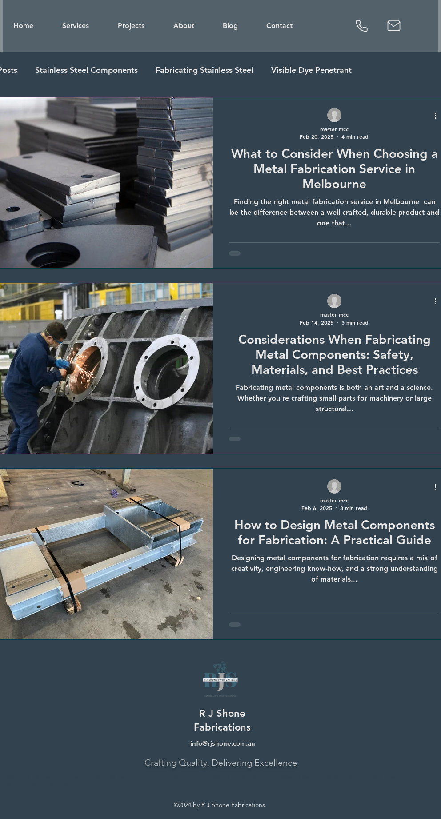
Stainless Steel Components (86, 70)
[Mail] (394, 26)
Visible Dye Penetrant (311, 70)
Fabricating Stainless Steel (204, 70)
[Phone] (361, 26)
